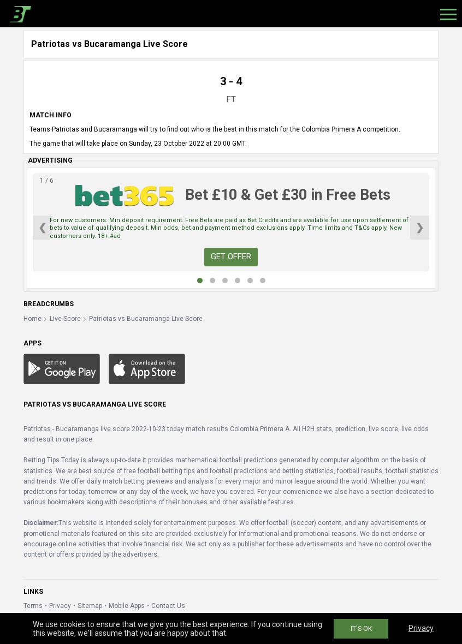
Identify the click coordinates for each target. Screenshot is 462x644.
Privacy (60, 606)
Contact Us (168, 606)
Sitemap (90, 606)
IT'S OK (361, 629)
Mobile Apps (127, 606)
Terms (33, 606)
